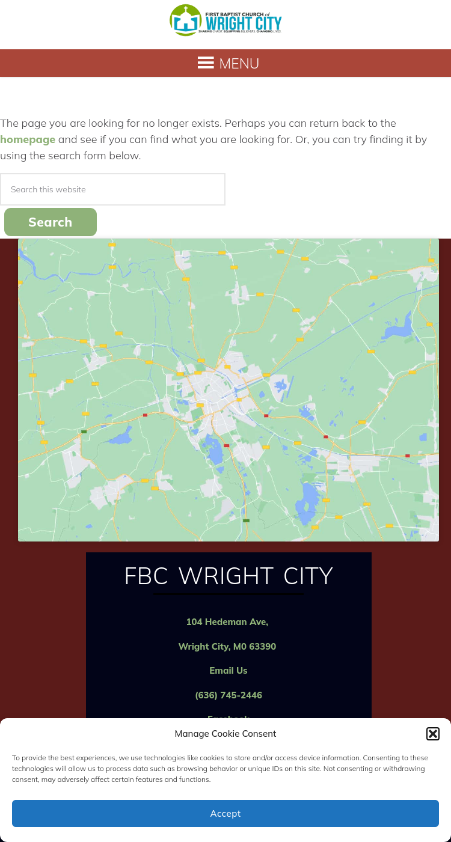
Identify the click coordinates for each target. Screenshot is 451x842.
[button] (433, 734)
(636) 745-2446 (228, 695)
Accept (225, 813)
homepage (27, 139)
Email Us (228, 670)
